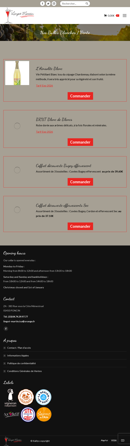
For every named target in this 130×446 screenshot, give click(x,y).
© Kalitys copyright (40, 441)
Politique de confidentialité (21, 363)
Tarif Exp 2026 (44, 85)
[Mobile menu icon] (125, 16)
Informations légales (18, 355)
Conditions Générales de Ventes (24, 371)
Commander (80, 96)
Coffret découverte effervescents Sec (62, 205)
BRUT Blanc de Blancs (54, 119)
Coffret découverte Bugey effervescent (63, 165)
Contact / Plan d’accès (19, 347)
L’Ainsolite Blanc (49, 68)
